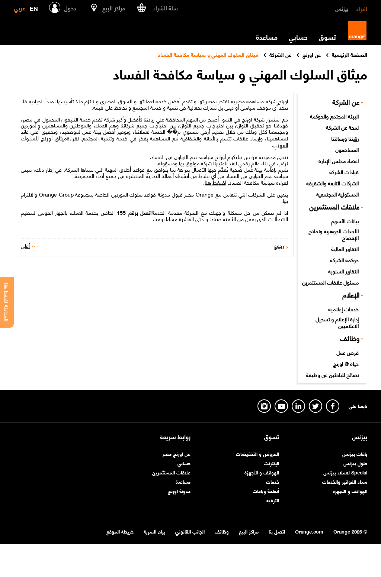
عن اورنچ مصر (176, 453)
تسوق (327, 36)
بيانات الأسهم (345, 220)
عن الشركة (345, 102)
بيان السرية (154, 531)
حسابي (298, 36)
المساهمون (347, 149)
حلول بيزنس (355, 462)
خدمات (272, 481)
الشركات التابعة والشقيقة (332, 182)
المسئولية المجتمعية (337, 194)
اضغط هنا (215, 182)
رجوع (279, 245)
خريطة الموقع (120, 531)
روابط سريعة (175, 437)
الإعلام (350, 295)
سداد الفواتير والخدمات (344, 481)
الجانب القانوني (190, 531)
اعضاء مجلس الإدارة (338, 160)
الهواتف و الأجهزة (350, 490)
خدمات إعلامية (343, 308)
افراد (361, 8)
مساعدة (267, 36)
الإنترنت (271, 462)
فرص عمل (347, 352)
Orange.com (309, 531)
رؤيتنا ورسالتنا (345, 138)
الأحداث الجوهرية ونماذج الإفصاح (333, 234)
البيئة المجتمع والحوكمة (334, 116)
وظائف (349, 338)
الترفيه (272, 500)
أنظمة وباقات (266, 490)
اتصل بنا (277, 531)
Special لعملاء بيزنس (345, 472)
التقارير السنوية (343, 271)
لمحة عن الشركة (342, 127)
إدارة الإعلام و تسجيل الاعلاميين (337, 322)
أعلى (25, 245)
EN (34, 7)
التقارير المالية (345, 248)
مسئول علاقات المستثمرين (330, 282)
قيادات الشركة (344, 171)
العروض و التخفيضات (257, 453)
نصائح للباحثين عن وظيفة (332, 374)
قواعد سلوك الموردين (133, 194)
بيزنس (341, 8)
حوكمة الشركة (344, 259)
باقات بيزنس (354, 453)
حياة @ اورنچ (346, 363)
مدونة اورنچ (179, 490)
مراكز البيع (249, 531)
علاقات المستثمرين (334, 206)
